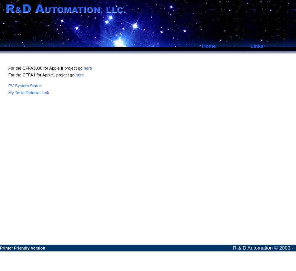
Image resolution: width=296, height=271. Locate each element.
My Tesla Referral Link (28, 92)
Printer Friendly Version (22, 248)
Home (209, 46)
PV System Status (25, 86)
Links (257, 46)
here (88, 68)
